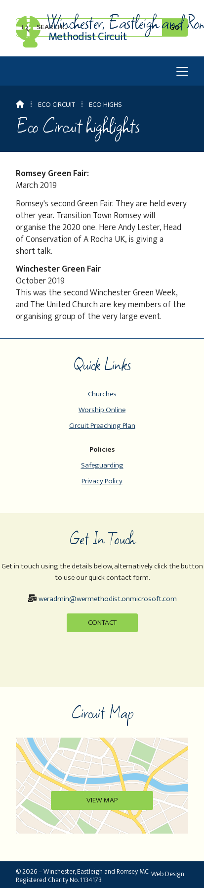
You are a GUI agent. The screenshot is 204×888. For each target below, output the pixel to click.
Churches (102, 394)
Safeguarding (102, 465)
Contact (102, 622)
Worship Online (102, 410)
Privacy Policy (102, 481)
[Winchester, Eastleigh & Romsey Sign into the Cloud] (30, 44)
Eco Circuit (56, 104)
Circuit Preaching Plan (102, 426)
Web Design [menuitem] (167, 874)
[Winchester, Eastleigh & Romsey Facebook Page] (28, 29)
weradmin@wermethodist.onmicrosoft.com (108, 599)
